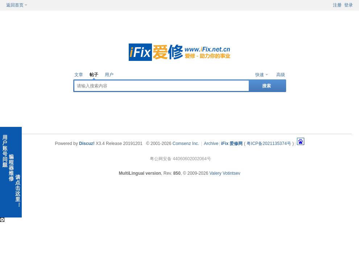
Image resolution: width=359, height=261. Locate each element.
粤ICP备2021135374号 (269, 143)
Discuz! (87, 143)
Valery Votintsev (224, 173)
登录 (348, 5)
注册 (337, 5)
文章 (78, 74)
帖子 (94, 74)
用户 (109, 74)
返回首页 (15, 5)
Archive (211, 143)
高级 (280, 74)
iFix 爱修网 (232, 143)
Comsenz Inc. (186, 143)
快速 (259, 74)
